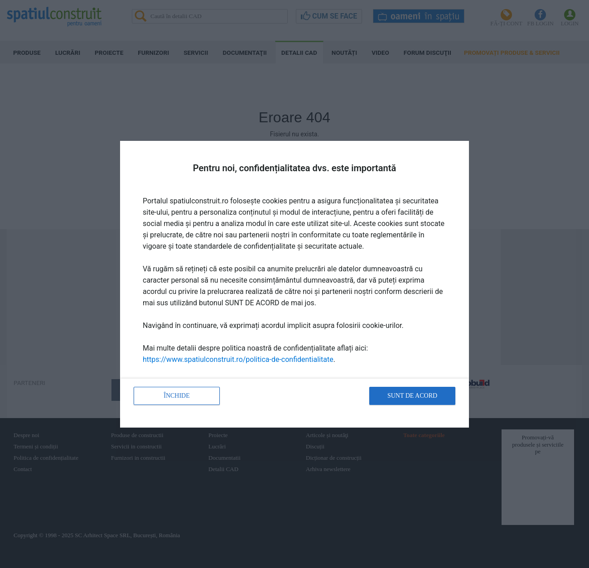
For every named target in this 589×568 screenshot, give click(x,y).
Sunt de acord (412, 395)
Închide (177, 395)
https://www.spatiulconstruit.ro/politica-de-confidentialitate (238, 359)
